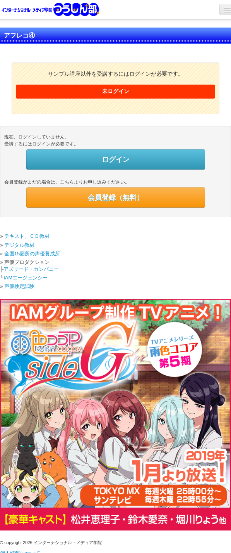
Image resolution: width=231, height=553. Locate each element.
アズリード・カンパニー (31, 269)
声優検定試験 (19, 286)
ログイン (116, 159)
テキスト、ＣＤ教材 (27, 236)
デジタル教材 (19, 245)
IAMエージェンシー (25, 278)
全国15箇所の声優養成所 (32, 254)
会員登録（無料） (116, 197)
